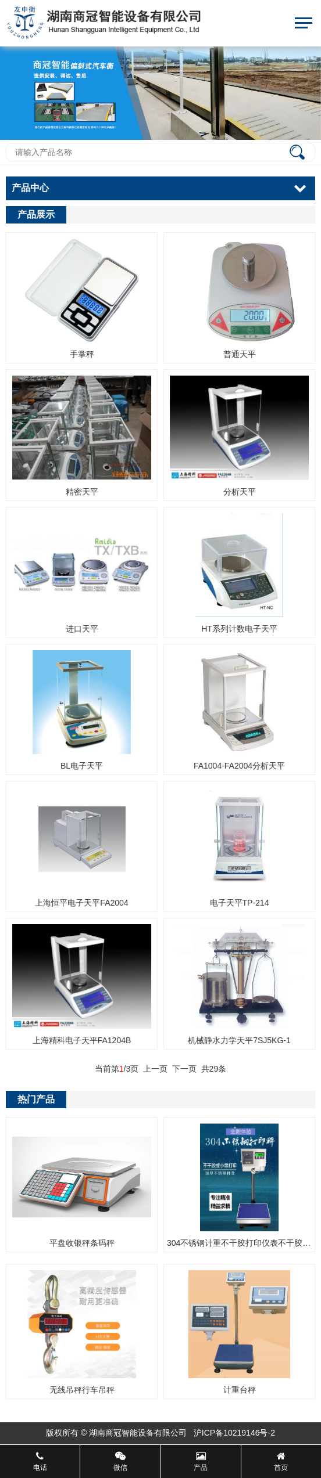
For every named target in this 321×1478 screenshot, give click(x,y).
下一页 (185, 1068)
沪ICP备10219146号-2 (234, 1432)
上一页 (156, 1068)
